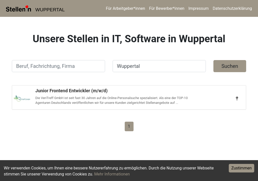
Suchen (229, 66)
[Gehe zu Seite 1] (129, 126)
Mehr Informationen (112, 174)
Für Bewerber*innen (166, 8)
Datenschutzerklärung (232, 8)
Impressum (198, 8)
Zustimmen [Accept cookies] (241, 168)
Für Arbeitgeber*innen (125, 8)
